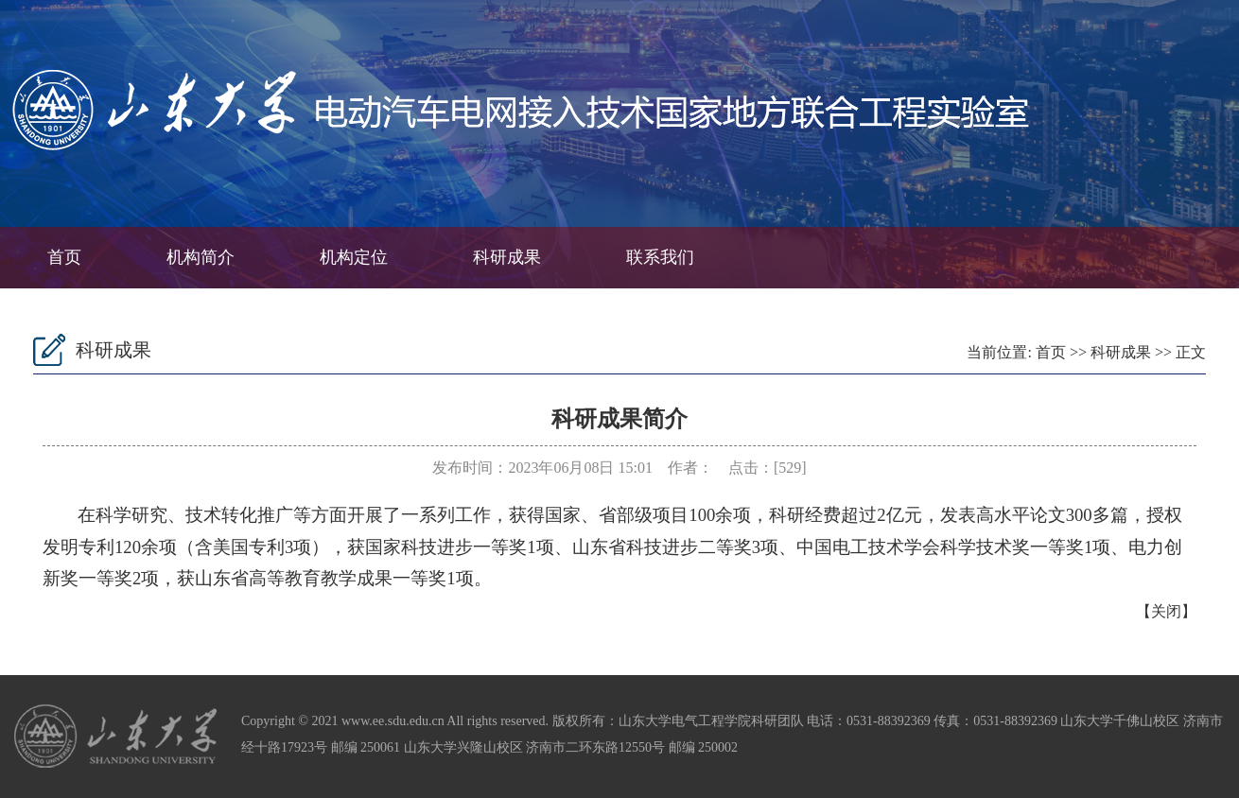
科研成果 (507, 257)
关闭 (1166, 611)
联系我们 (660, 257)
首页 (64, 257)
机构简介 (200, 257)
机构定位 (354, 257)
